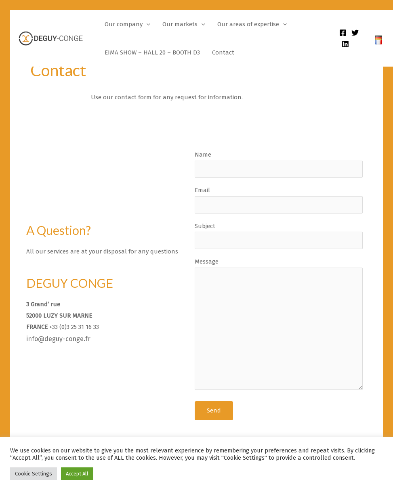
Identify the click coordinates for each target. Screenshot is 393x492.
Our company (127, 24)
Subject (279, 235)
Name (279, 164)
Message (279, 326)
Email (279, 199)
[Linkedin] (345, 44)
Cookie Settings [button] (33, 474)
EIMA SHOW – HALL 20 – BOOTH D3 (152, 52)
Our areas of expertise (252, 24)
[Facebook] (343, 32)
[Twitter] (355, 32)
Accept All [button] (77, 474)
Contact (223, 52)
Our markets (183, 24)
